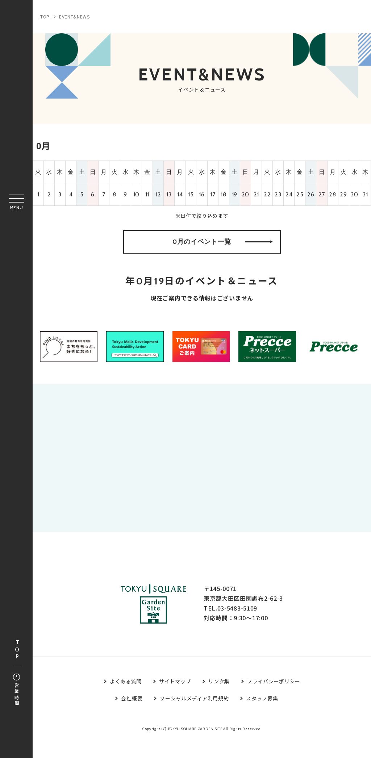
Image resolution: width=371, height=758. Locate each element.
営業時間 (16, 690)
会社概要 (131, 717)
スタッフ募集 (262, 717)
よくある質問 (126, 700)
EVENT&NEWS (74, 16)
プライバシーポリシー (273, 700)
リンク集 (219, 700)
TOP (17, 650)
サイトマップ (175, 700)
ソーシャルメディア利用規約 (194, 717)
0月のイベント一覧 (222, 248)
